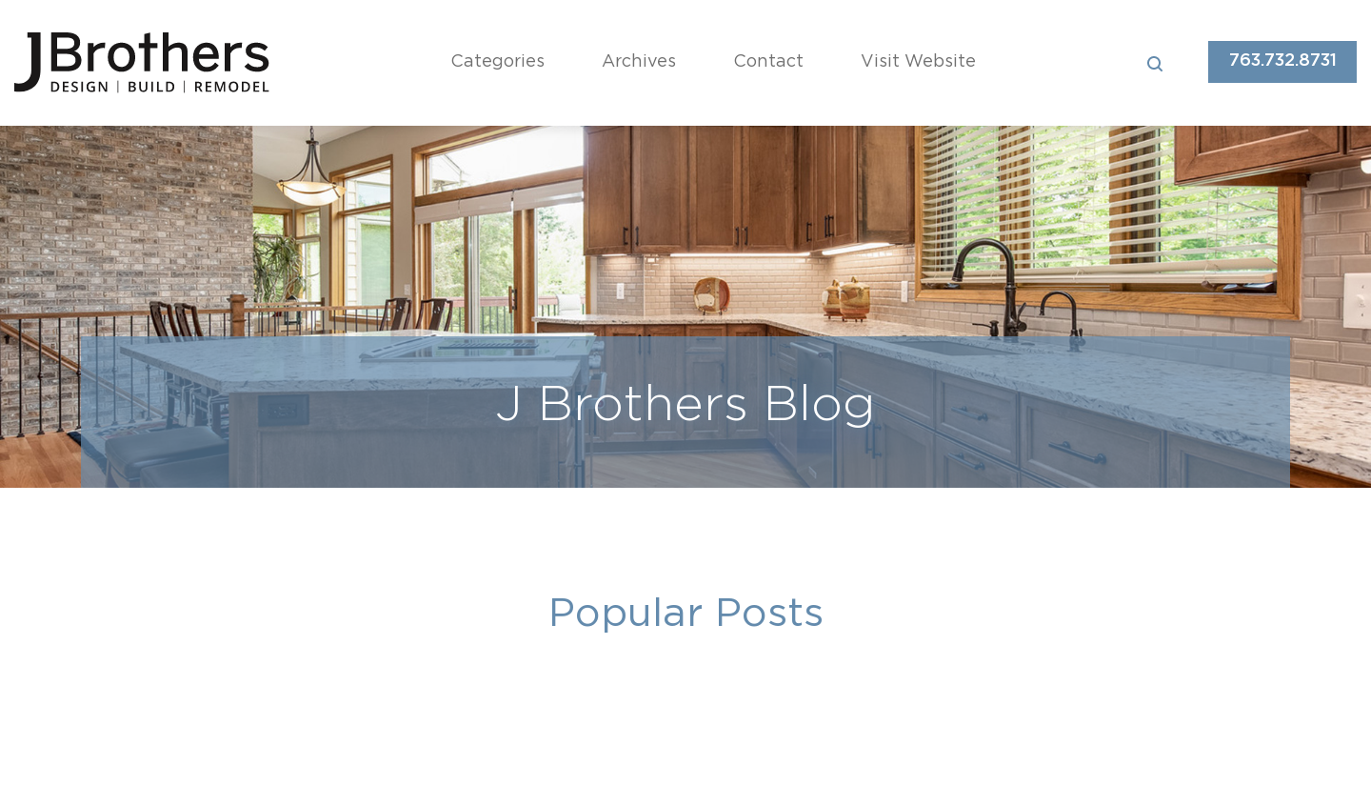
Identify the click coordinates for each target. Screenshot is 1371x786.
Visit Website (918, 62)
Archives (639, 62)
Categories (497, 62)
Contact (768, 62)
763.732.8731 (1283, 61)
